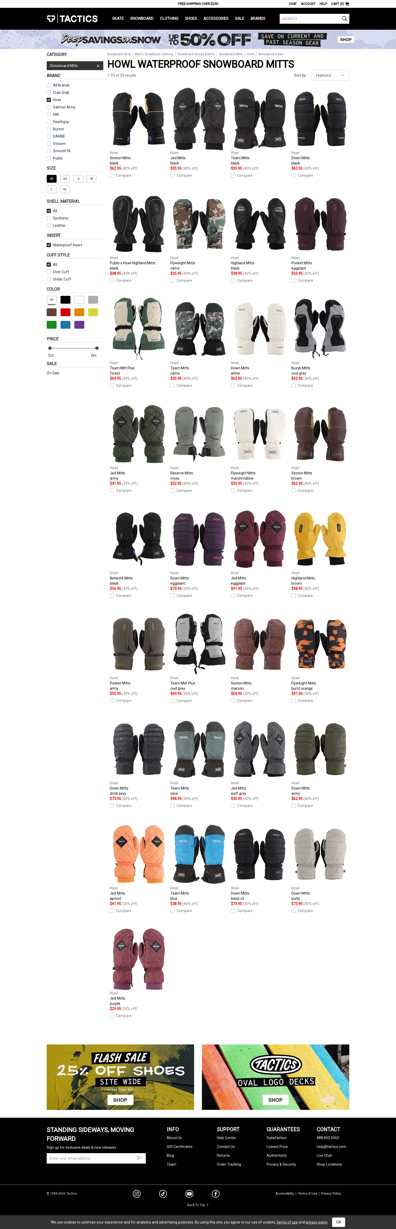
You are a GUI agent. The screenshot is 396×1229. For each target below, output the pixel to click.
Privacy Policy (331, 1193)
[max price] (97, 355)
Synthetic (58, 218)
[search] (314, 19)
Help (323, 4)
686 (56, 114)
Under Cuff (59, 279)
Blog (170, 1155)
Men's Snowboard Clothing (154, 54)
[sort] (330, 75)
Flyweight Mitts (199, 231)
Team (171, 1164)
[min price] (54, 355)
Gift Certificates (180, 1147)
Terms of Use (307, 1193)
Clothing (169, 18)
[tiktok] (163, 1194)
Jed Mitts (199, 126)
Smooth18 (61, 151)
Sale (239, 18)
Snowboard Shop (119, 54)
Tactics (72, 19)
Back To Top (198, 1205)
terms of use (287, 1222)
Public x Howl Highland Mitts (139, 231)
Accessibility (284, 1193)
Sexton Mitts (139, 126)
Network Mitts (139, 547)
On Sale (53, 373)
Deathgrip (61, 122)
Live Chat (324, 1155)
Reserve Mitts (199, 441)
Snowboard (141, 18)
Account (308, 4)
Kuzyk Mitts (320, 336)
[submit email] (139, 1157)
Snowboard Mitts (75, 65)
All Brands (61, 85)
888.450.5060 (328, 1138)
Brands (258, 18)
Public (58, 158)
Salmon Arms (64, 107)
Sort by (300, 75)
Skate (118, 18)
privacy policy (316, 1222)
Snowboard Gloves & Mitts (196, 54)
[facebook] (216, 1195)
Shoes (191, 18)
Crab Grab (61, 92)
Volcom (59, 144)
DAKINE (59, 136)
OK (338, 1222)
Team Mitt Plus (139, 336)
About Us (174, 1138)
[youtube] (189, 1195)
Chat (293, 4)
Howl (54, 100)
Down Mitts (320, 126)
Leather (56, 225)
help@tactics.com (331, 1147)
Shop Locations (329, 1164)
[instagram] (137, 1194)
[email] (96, 1158)
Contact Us (226, 1147)
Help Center (226, 1138)
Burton (58, 129)
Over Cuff (58, 272)
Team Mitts (260, 126)
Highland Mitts (260, 231)
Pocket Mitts (320, 231)
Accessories (216, 18)
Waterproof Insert (64, 245)
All (52, 211)
